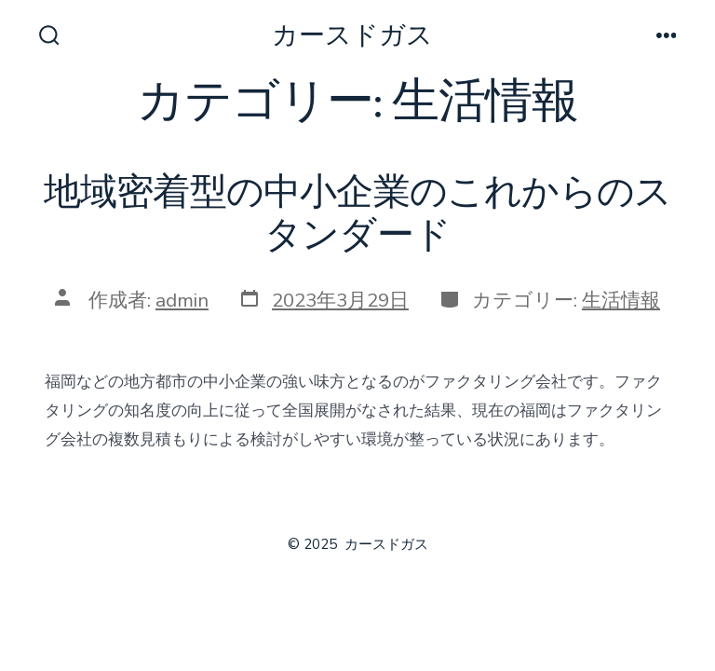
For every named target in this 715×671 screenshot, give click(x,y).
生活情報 (621, 300)
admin (182, 300)
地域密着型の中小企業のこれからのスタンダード (358, 214)
